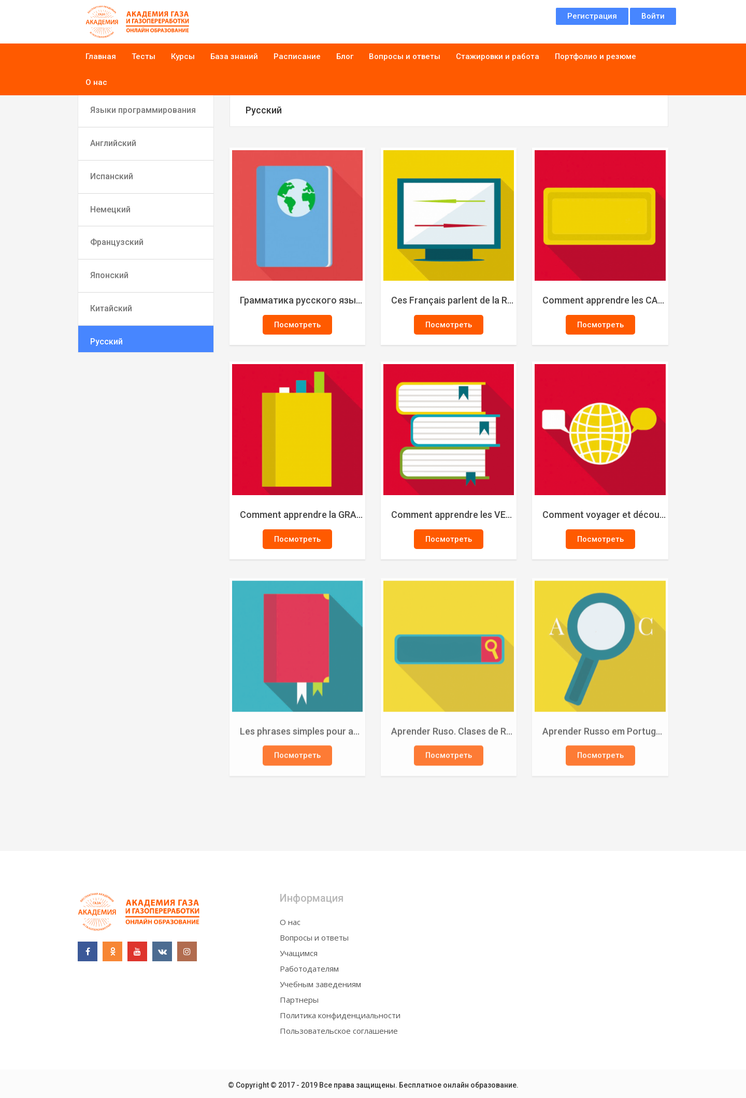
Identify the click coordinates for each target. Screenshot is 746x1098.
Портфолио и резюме (595, 56)
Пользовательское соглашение (339, 1030)
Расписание (297, 56)
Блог (344, 56)
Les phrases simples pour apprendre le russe (302, 734)
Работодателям (309, 968)
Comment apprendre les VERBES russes (453, 514)
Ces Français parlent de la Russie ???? (453, 300)
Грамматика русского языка (302, 300)
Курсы (183, 56)
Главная (100, 56)
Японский (109, 275)
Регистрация (592, 16)
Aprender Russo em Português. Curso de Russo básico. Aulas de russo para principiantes (604, 734)
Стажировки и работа (497, 56)
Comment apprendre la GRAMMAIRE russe (302, 514)
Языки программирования (143, 110)
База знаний (234, 56)
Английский (113, 143)
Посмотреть (297, 324)
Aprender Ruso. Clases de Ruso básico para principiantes (453, 734)
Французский (117, 242)
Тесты (143, 56)
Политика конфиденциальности (340, 1015)
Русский (106, 341)
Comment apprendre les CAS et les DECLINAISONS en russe (604, 300)
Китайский (111, 308)
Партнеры (299, 999)
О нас (96, 82)
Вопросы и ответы (404, 56)
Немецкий (110, 209)
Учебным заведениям (320, 984)
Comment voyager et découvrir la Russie (604, 514)
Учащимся (299, 953)
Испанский (111, 176)
